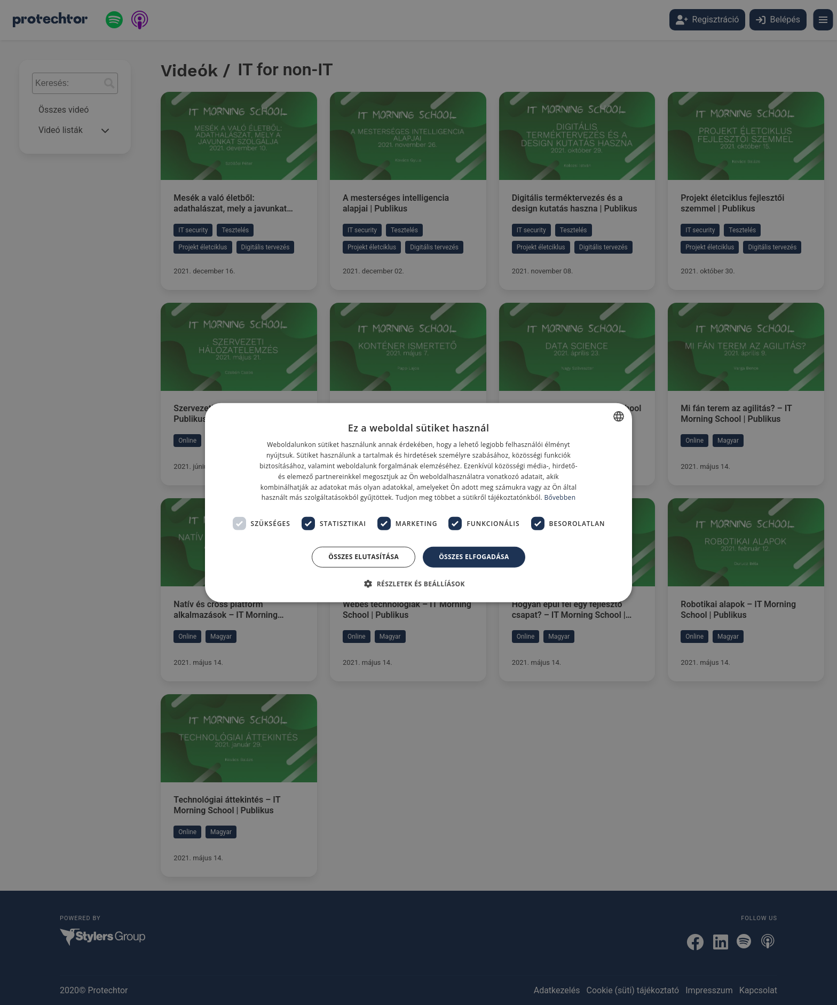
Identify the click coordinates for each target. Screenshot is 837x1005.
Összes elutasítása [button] (363, 556)
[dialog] (418, 502)
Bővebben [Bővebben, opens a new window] (559, 497)
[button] (418, 583)
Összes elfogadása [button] (474, 556)
